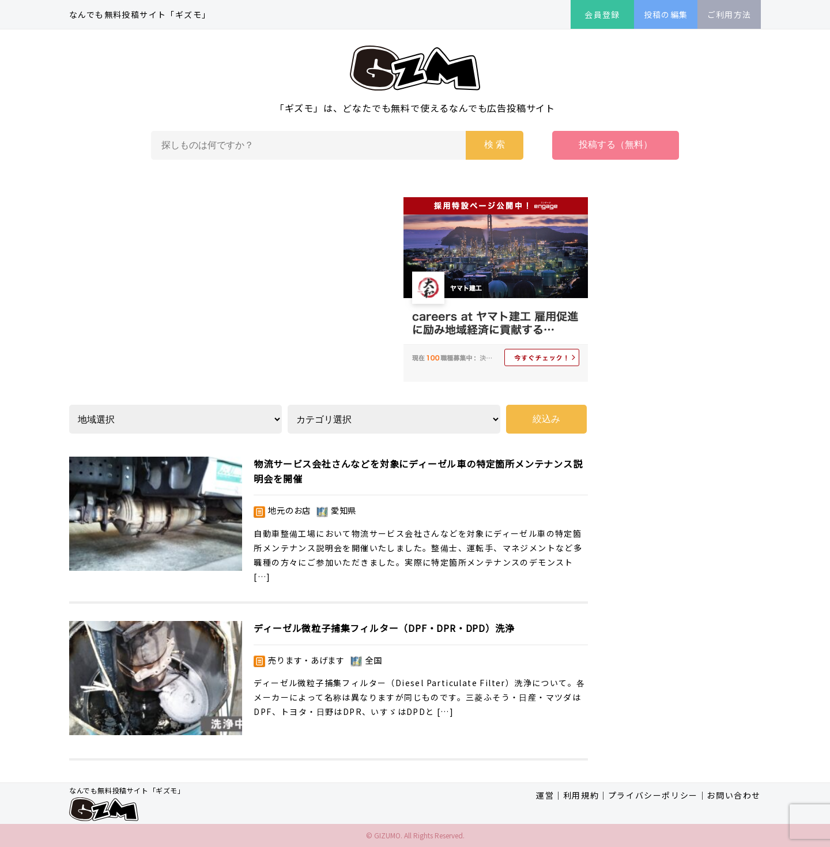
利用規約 (581, 795)
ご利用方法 (729, 14)
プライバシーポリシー (653, 795)
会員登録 (602, 14)
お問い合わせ (734, 795)
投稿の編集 (666, 14)
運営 (545, 795)
